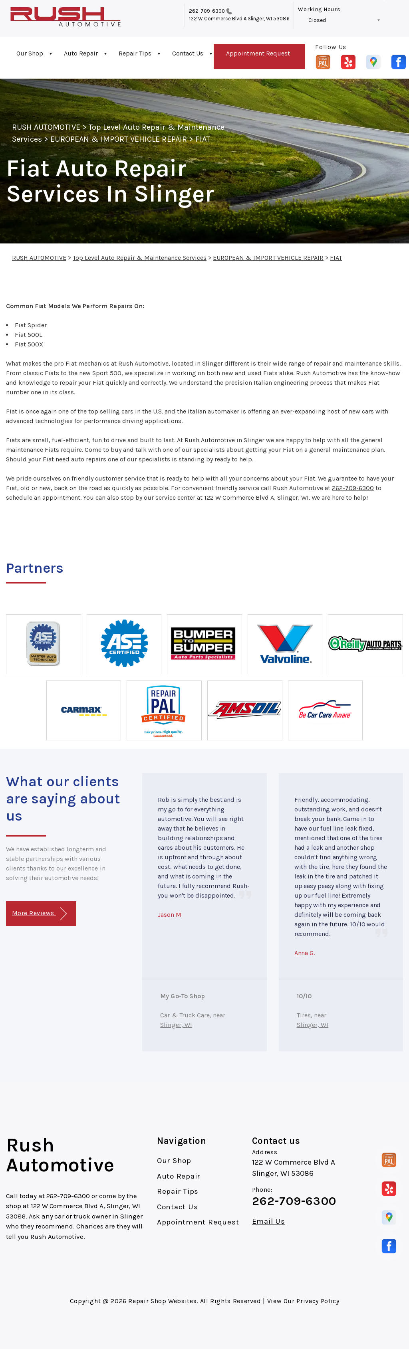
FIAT (202, 139)
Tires (304, 1015)
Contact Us (187, 53)
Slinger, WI (176, 1025)
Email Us (268, 1221)
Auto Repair (81, 53)
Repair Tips (135, 53)
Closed (317, 20)
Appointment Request (258, 53)
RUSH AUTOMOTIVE (46, 127)
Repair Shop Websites (162, 1301)
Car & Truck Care (185, 1015)
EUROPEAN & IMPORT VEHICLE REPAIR (118, 139)
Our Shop (29, 53)
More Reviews (39, 913)
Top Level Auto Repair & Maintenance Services (139, 257)
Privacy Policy (317, 1301)
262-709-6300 (207, 11)
